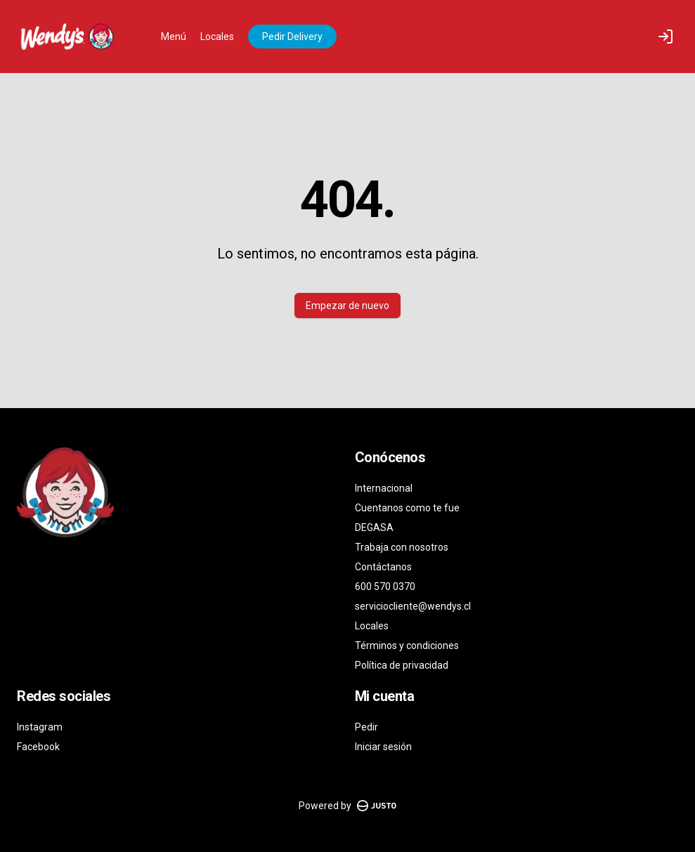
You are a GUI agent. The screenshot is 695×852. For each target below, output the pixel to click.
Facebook (38, 746)
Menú (173, 36)
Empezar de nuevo (347, 305)
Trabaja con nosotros (401, 547)
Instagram (40, 727)
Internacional (384, 488)
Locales (217, 36)
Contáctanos (383, 566)
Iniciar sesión (383, 746)
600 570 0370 (385, 586)
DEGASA (374, 527)
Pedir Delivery (292, 36)
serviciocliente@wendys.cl (413, 606)
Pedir (366, 727)
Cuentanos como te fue (407, 507)
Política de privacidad (401, 665)
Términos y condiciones (407, 645)
